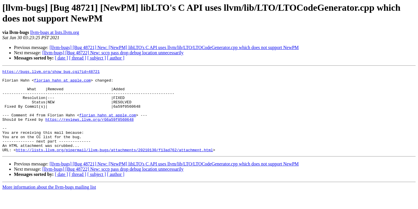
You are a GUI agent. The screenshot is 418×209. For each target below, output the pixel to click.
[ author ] (116, 57)
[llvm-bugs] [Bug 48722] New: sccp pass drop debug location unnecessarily (113, 52)
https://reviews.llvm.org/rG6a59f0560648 (89, 129)
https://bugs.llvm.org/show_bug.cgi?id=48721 (51, 72)
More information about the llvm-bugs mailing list (49, 203)
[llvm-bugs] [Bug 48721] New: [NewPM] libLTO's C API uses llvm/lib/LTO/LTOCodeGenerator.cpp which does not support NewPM (174, 47)
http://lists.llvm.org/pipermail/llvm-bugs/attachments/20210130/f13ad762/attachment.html (114, 166)
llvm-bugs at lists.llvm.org (54, 32)
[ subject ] (96, 57)
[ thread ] (77, 57)
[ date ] (61, 57)
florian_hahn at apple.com (62, 82)
